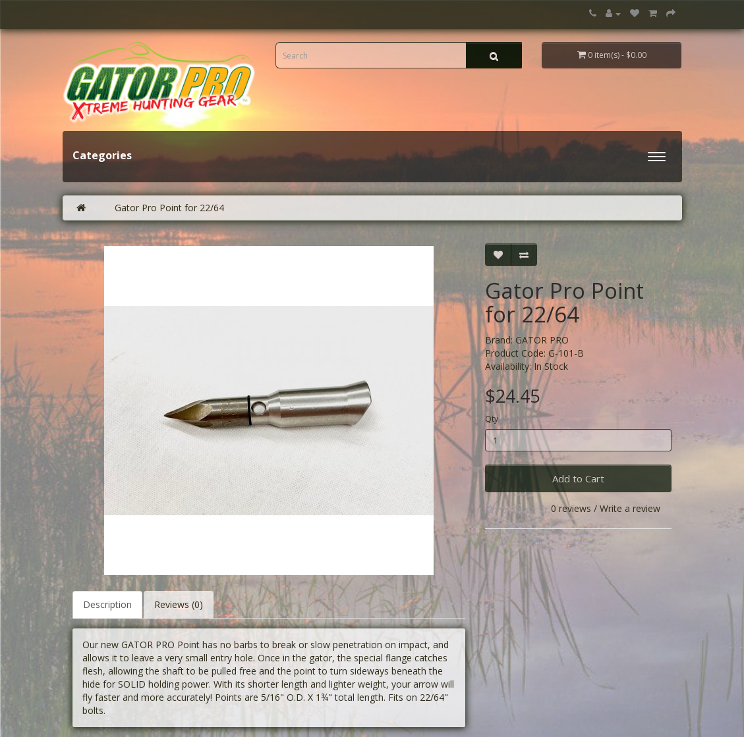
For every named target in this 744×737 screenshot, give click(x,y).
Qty (491, 418)
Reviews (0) (178, 604)
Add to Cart (578, 478)
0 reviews (571, 508)
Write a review (630, 508)
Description (107, 604)
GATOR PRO (542, 340)
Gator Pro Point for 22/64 (169, 207)
